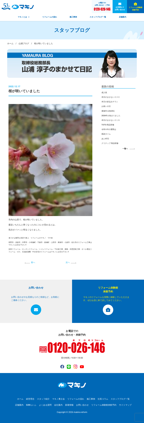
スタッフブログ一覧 (98, 17)
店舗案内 (122, 17)
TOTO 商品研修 (107, 125)
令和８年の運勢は (108, 129)
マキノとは (23, 17)
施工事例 (73, 17)
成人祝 (104, 92)
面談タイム (106, 134)
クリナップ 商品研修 (109, 143)
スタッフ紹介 (43, 399)
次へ (68, 262)
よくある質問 (45, 405)
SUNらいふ (31, 405)
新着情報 (69, 405)
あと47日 (105, 139)
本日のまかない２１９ (110, 120)
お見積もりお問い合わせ (120, 8)
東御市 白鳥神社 (108, 111)
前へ (33, 262)
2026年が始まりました (110, 116)
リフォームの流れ (49, 17)
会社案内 (58, 405)
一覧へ (125, 149)
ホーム (20, 399)
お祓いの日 (106, 106)
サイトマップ (125, 405)
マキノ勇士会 (58, 399)
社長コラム (103, 399)
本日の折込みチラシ (109, 102)
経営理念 (30, 399)
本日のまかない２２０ (110, 97)
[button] (23, 17)
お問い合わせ (82, 405)
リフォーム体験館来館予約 (135, 8)
